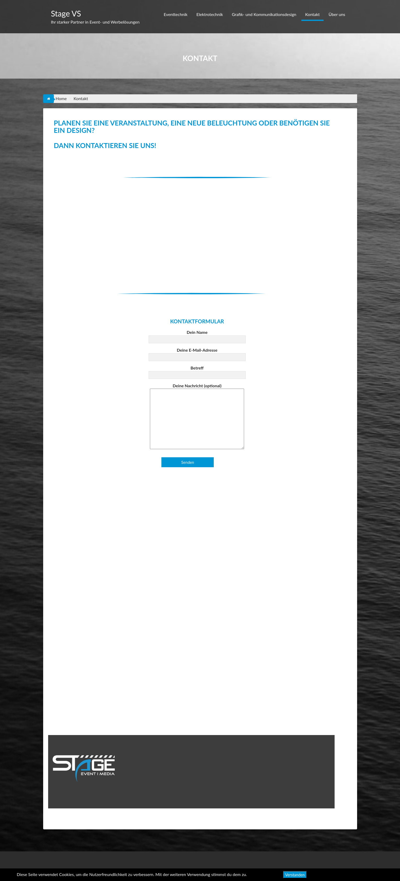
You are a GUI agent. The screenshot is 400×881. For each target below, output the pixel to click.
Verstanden (295, 874)
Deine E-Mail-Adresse (197, 353)
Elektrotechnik (209, 14)
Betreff (197, 371)
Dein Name (197, 336)
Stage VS (66, 13)
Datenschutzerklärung (363, 874)
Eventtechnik (176, 14)
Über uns (337, 14)
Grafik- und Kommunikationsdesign (264, 14)
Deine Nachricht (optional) (197, 416)
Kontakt (312, 14)
